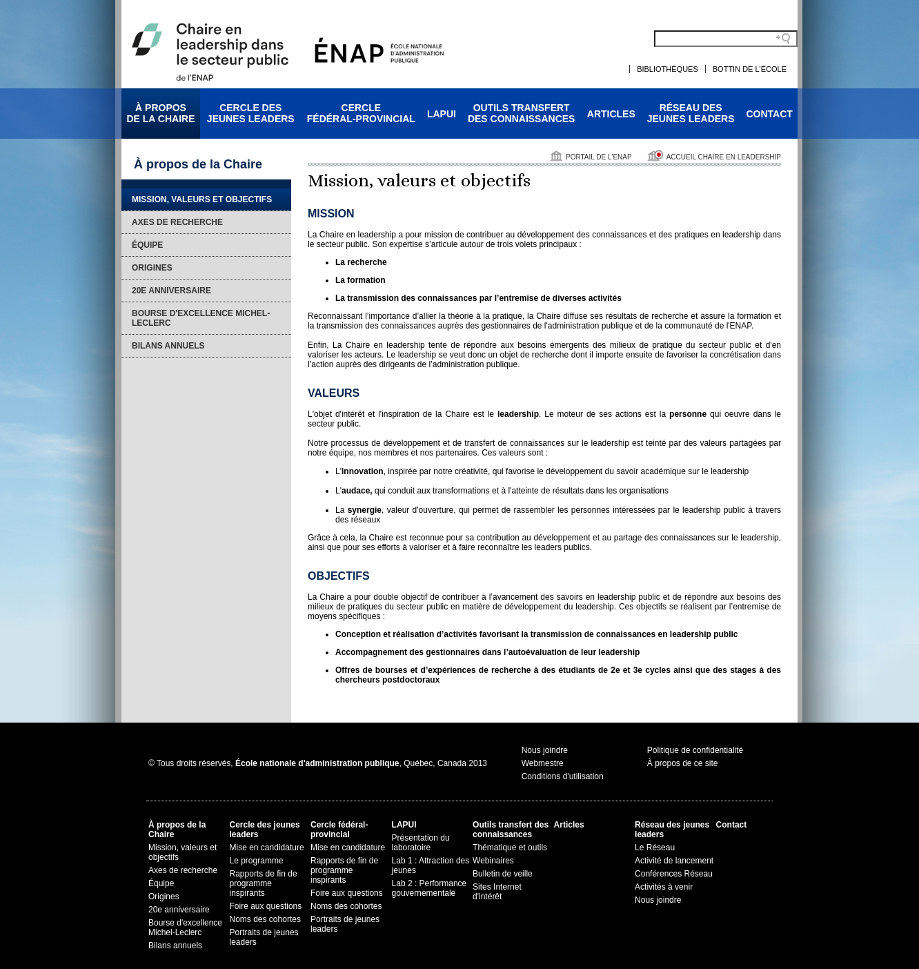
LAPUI (441, 113)
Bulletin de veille (503, 874)
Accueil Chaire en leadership (723, 157)
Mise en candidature (267, 847)
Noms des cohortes (265, 919)
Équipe (147, 245)
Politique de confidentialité (695, 750)
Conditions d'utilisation (563, 776)
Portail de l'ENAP (599, 157)
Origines (152, 268)
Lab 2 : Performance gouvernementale (429, 888)
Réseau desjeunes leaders (691, 113)
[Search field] (726, 38)
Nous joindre (545, 750)
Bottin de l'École (750, 69)
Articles (611, 113)
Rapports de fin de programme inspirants (263, 883)
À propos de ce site (682, 763)
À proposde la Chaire (160, 113)
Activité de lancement (674, 860)
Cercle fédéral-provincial (339, 829)
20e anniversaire (171, 290)
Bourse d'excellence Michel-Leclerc (201, 318)
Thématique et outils (510, 847)
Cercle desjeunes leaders (251, 113)
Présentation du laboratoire (421, 842)
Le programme (257, 860)
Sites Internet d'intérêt (497, 891)
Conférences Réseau (674, 874)
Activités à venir (664, 887)
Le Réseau (655, 847)
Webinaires (493, 860)
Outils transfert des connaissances (511, 829)
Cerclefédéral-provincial (361, 113)
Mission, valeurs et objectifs (202, 199)
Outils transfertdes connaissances (521, 113)
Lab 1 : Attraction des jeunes (431, 865)
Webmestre (543, 763)
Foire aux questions (266, 906)
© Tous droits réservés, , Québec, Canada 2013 (317, 763)
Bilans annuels (168, 346)
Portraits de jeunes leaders (264, 937)
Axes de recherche (177, 222)
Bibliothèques (667, 69)
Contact (770, 113)
